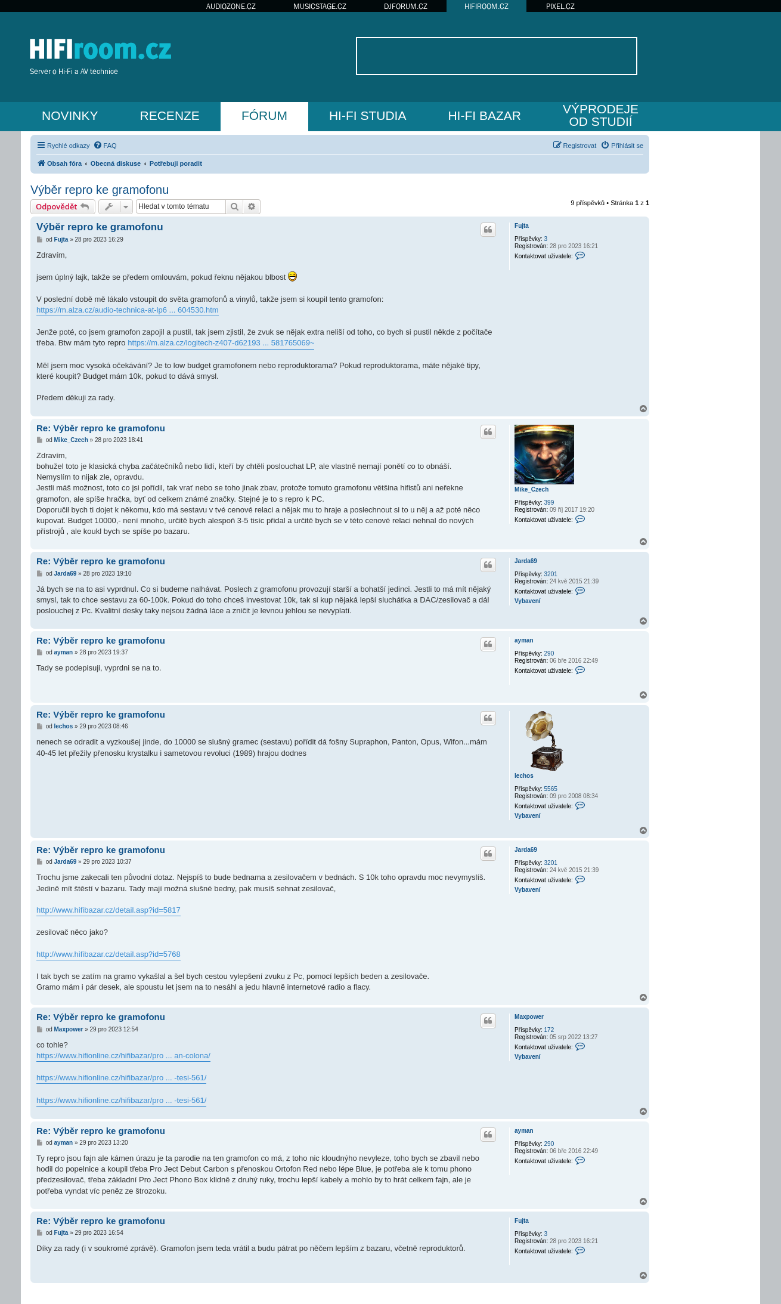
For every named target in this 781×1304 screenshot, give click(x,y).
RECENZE (170, 115)
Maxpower (529, 1016)
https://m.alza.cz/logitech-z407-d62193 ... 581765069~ (221, 342)
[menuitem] (105, 145)
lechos (524, 775)
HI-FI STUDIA (368, 115)
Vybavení (528, 601)
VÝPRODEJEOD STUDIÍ (601, 115)
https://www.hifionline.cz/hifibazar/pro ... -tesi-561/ (121, 1077)
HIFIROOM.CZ (486, 6)
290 (549, 653)
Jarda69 (526, 561)
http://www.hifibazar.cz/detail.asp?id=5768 (108, 954)
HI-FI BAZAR (484, 115)
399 (549, 502)
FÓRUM (264, 115)
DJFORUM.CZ (405, 6)
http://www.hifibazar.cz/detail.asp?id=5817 (108, 910)
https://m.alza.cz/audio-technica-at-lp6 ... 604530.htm (127, 309)
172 (549, 1030)
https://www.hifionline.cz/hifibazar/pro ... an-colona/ (123, 1055)
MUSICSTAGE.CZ (319, 6)
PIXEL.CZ (560, 6)
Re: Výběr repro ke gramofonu (100, 428)
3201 (550, 574)
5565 (550, 789)
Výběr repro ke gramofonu (99, 189)
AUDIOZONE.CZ (231, 6)
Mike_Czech (531, 489)
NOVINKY (70, 115)
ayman (524, 640)
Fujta (522, 226)
